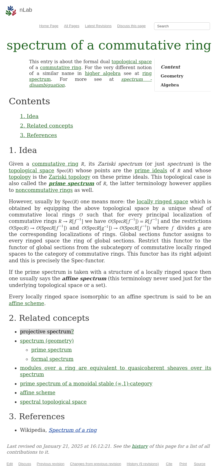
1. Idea (29, 116)
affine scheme (26, 303)
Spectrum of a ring (73, 430)
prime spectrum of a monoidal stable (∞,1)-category (86, 384)
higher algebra (103, 73)
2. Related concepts (46, 125)
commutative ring (60, 67)
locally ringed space (162, 201)
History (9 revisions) (143, 464)
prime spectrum (71, 183)
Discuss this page (131, 26)
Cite (169, 464)
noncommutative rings (44, 190)
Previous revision (50, 464)
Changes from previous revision (95, 464)
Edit (9, 464)
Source (199, 464)
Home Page (48, 26)
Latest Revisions (98, 26)
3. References (38, 135)
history (140, 446)
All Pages (71, 26)
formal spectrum (52, 359)
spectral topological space (53, 402)
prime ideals (151, 170)
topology (20, 177)
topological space (132, 61)
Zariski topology (69, 177)
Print (183, 464)
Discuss (24, 464)
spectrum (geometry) (47, 341)
